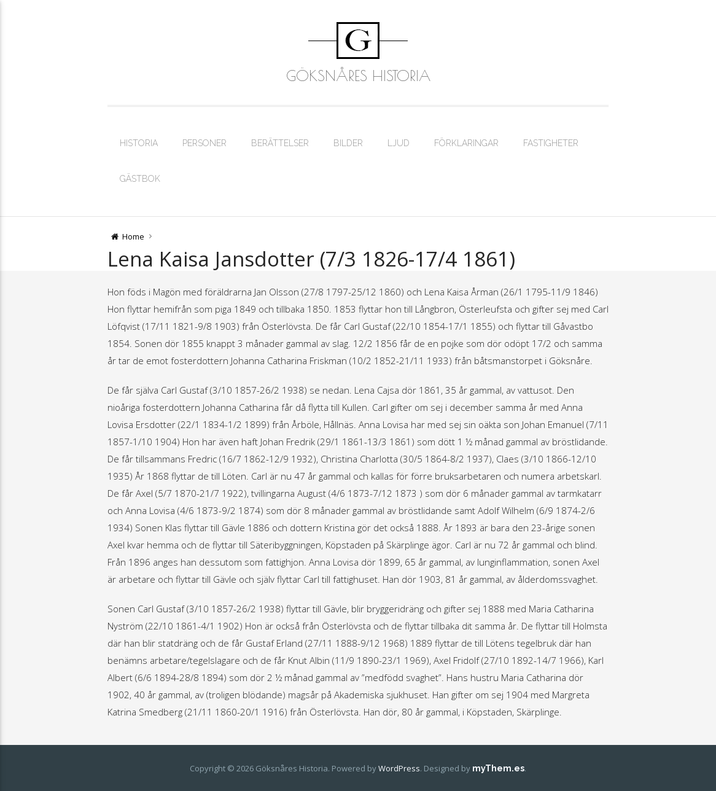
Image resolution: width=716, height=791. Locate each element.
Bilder (348, 143)
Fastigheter (550, 143)
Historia (139, 143)
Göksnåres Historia (358, 75)
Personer (204, 143)
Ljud (398, 143)
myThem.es (498, 768)
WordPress (399, 768)
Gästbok (140, 179)
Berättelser (280, 143)
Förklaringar (466, 143)
